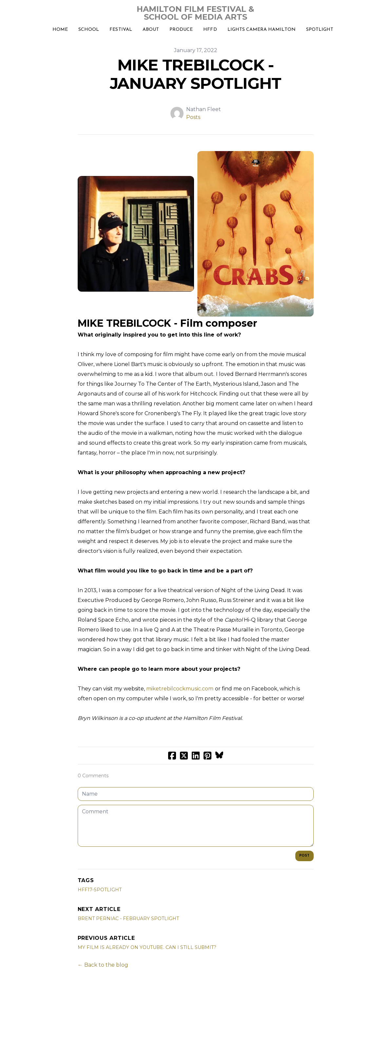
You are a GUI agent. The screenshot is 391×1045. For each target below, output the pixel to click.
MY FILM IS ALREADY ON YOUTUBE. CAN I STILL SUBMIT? (147, 947)
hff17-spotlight (100, 890)
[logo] (195, 13)
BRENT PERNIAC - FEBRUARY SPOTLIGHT (128, 918)
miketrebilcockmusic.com (179, 689)
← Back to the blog (103, 965)
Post (304, 856)
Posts (193, 117)
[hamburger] (21, 10)
